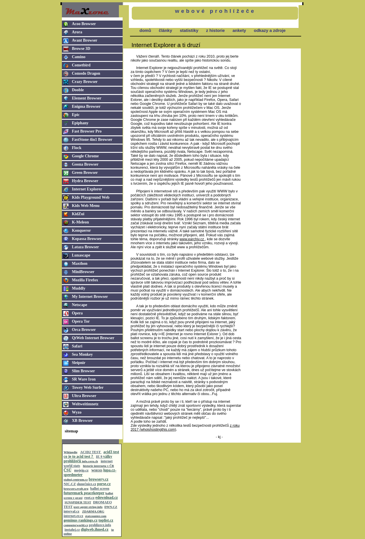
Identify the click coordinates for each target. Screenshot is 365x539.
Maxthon (79, 263)
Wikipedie (70, 452)
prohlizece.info (100, 525)
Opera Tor (81, 321)
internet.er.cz (73, 516)
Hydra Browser (85, 181)
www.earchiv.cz (192, 239)
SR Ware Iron (84, 379)
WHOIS (96, 470)
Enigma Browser (86, 106)
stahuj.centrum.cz (76, 479)
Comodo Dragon (86, 73)
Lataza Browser (85, 247)
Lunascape (81, 255)
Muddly (78, 288)
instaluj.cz (72, 530)
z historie (215, 30)
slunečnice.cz (86, 484)
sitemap (71, 431)
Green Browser (85, 172)
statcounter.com (95, 516)
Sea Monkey (82, 354)
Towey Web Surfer (88, 387)
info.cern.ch (90, 461)
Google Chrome (85, 156)
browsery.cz (98, 479)
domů (145, 30)
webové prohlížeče (215, 11)
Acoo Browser (84, 24)
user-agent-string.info (88, 507)
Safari (77, 346)
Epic (76, 115)
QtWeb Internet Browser (93, 338)
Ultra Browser (84, 396)
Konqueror (81, 230)
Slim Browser (83, 371)
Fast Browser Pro (87, 131)
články (165, 30)
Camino (78, 57)
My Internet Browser (90, 296)
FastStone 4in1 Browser (92, 139)
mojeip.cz (81, 470)
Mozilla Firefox (85, 280)
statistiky (189, 30)
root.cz (89, 498)
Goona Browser (85, 164)
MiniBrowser (83, 272)
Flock (76, 148)
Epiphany (80, 123)
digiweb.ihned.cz (94, 529)
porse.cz (104, 484)
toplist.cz (105, 520)
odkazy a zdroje (270, 30)
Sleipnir (78, 363)
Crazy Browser (85, 82)
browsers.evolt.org (76, 488)
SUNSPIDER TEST (77, 502)
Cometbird (81, 65)
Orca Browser (84, 330)
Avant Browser (84, 40)
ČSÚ (67, 470)
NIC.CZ (70, 484)
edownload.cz (107, 497)
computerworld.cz (76, 525)
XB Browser (82, 420)
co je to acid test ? (79, 456)
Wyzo (77, 412)
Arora (77, 32)
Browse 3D (81, 48)
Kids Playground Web (91, 197)
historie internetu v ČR (98, 465)
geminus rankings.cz (81, 520)
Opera (77, 313)
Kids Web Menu (86, 206)
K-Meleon (80, 222)
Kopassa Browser (87, 239)
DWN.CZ (110, 507)
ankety (239, 30)
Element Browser (87, 98)
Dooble (78, 90)
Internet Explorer (87, 189)
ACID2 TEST (91, 452)
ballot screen (99, 489)
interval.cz (71, 511)
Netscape (79, 305)
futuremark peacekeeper (84, 493)
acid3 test (111, 452)
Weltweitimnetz (85, 404)
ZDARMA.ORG (93, 511)
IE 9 (99, 457)
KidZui (78, 214)
